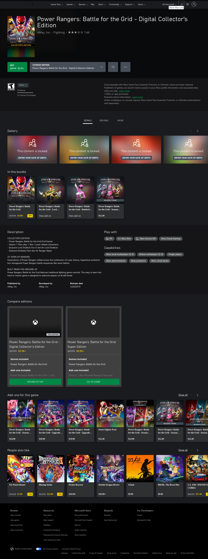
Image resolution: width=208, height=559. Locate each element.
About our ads (171, 553)
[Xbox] (41, 4)
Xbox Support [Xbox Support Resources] (48, 520)
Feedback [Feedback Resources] (47, 525)
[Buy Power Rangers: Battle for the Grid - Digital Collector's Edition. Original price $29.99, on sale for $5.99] (17, 67)
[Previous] (191, 131)
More (140, 4)
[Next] (197, 131)
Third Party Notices (141, 553)
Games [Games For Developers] (139, 515)
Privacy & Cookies (96, 553)
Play (92, 4)
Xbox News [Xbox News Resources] (48, 515)
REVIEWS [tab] (104, 120)
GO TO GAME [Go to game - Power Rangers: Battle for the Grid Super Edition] (93, 381)
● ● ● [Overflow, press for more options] (125, 67)
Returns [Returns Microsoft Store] (78, 525)
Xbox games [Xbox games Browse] (14, 520)
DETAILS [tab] (88, 120)
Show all (183, 394)
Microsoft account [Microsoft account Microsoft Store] (81, 515)
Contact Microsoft (78, 553)
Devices (82, 4)
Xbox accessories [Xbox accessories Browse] (16, 530)
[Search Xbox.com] (181, 3)
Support (128, 4)
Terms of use (111, 553)
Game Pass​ (56, 4)
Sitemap (64, 553)
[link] (21, 198)
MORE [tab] (120, 120)
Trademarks (124, 553)
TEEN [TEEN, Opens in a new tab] (23, 85)
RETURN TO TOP (35, 381)
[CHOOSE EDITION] (68, 67)
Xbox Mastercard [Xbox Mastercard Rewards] (110, 520)
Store (100, 4)
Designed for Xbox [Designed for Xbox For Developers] (144, 520)
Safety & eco (157, 553)
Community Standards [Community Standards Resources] (52, 530)
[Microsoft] (21, 4)
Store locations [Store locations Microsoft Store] (80, 535)
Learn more (124, 90)
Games (70, 4)
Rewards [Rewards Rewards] (107, 515)
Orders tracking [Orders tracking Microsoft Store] (80, 530)
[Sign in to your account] (194, 4)
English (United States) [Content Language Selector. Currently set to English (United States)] (23, 549)
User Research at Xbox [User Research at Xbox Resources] (52, 540)
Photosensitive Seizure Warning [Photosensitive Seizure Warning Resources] (55, 535)
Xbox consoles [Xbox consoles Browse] (15, 515)
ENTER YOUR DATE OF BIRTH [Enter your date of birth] (32, 158)
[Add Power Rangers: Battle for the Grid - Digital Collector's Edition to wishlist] (113, 67)
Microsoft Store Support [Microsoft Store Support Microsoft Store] (84, 520)
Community (114, 4)
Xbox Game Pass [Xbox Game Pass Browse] (16, 525)
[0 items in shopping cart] (187, 4)
